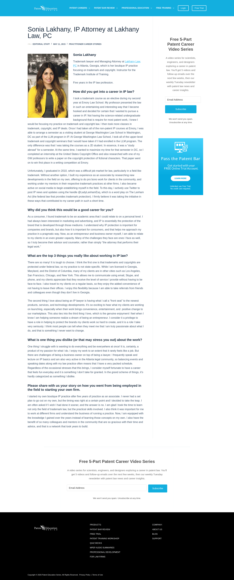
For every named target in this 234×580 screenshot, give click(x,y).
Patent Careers (80, 8)
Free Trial (199, 8)
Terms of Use (97, 575)
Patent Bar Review (106, 8)
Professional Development (105, 552)
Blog (155, 534)
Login (183, 8)
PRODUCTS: (95, 525)
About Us (157, 529)
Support (157, 538)
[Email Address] (183, 99)
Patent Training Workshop (104, 538)
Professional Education (137, 8)
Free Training (166, 8)
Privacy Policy (84, 575)
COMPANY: (157, 525)
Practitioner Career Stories (85, 44)
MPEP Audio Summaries (102, 548)
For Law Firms (97, 557)
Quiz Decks (96, 543)
